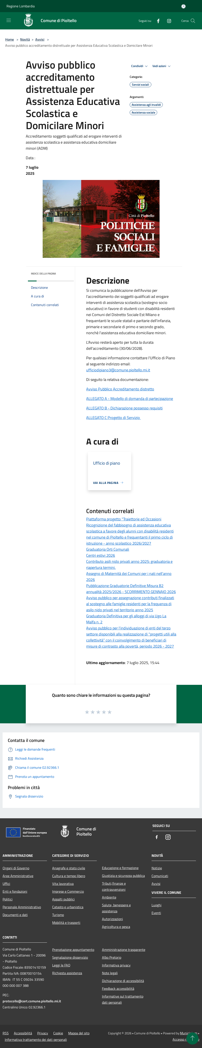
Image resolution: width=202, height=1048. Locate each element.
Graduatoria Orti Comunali (107, 549)
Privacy (42, 1033)
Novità (25, 39)
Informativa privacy (116, 965)
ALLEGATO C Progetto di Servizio (113, 417)
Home (9, 39)
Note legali (110, 973)
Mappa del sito (78, 1033)
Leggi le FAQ (61, 965)
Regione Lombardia (20, 6)
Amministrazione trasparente (123, 949)
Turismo (58, 914)
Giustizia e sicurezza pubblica (123, 875)
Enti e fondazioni (15, 891)
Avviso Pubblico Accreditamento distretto (120, 389)
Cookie (58, 1033)
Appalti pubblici (63, 899)
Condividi (140, 66)
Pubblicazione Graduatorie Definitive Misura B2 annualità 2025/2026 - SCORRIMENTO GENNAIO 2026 (131, 589)
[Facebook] (156, 21)
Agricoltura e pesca (116, 926)
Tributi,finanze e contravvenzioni (114, 886)
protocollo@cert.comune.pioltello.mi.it (32, 1001)
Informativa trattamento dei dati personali (36, 1039)
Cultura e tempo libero (68, 875)
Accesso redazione (186, 1039)
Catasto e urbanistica (67, 907)
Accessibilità (23, 1033)
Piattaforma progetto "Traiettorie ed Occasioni (123, 519)
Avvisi (39, 39)
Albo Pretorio (111, 957)
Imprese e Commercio (68, 891)
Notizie (157, 868)
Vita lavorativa (63, 883)
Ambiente (109, 897)
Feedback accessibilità (118, 988)
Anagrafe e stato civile (68, 868)
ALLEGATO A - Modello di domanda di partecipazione (129, 398)
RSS (6, 1033)
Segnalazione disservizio (70, 957)
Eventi (156, 912)
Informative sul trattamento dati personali (122, 999)
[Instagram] (167, 21)
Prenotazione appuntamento (73, 949)
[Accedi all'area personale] (183, 6)
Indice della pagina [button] (43, 273)
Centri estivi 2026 (100, 555)
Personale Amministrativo (22, 907)
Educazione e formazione (120, 867)
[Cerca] (193, 20)
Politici (8, 899)
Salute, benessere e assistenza (116, 908)
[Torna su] (192, 1038)
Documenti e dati (15, 914)
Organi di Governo (16, 868)
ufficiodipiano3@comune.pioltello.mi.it (118, 370)
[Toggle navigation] (8, 20)
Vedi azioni (162, 66)
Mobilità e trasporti (66, 922)
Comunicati (160, 875)
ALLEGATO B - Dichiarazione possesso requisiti (124, 408)
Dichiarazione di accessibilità (123, 980)
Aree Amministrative (18, 875)
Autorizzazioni (112, 918)
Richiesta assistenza (67, 973)
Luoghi (157, 905)
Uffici (6, 883)
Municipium (188, 1033)
